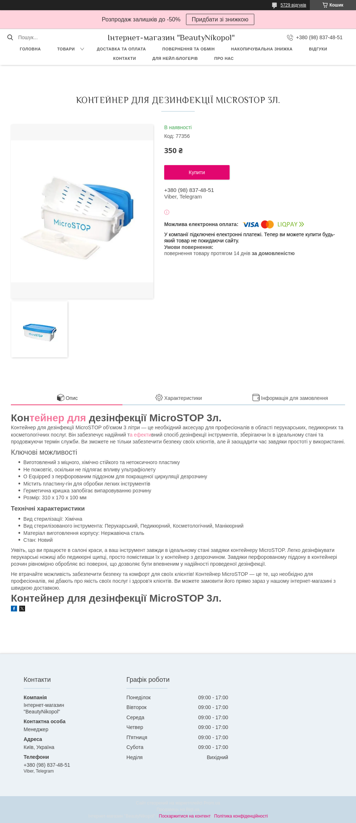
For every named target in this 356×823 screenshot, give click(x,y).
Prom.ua (212, 803)
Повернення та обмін (188, 49)
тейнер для (57, 417)
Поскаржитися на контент (184, 816)
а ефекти (140, 435)
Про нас (224, 58)
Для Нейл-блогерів (175, 58)
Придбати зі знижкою (220, 19)
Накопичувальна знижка (261, 49)
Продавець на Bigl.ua (178, 809)
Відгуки (318, 49)
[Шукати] (10, 37)
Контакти (124, 58)
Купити (197, 172)
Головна (30, 49)
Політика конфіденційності (241, 816)
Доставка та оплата (121, 49)
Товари (66, 49)
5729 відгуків (293, 5)
